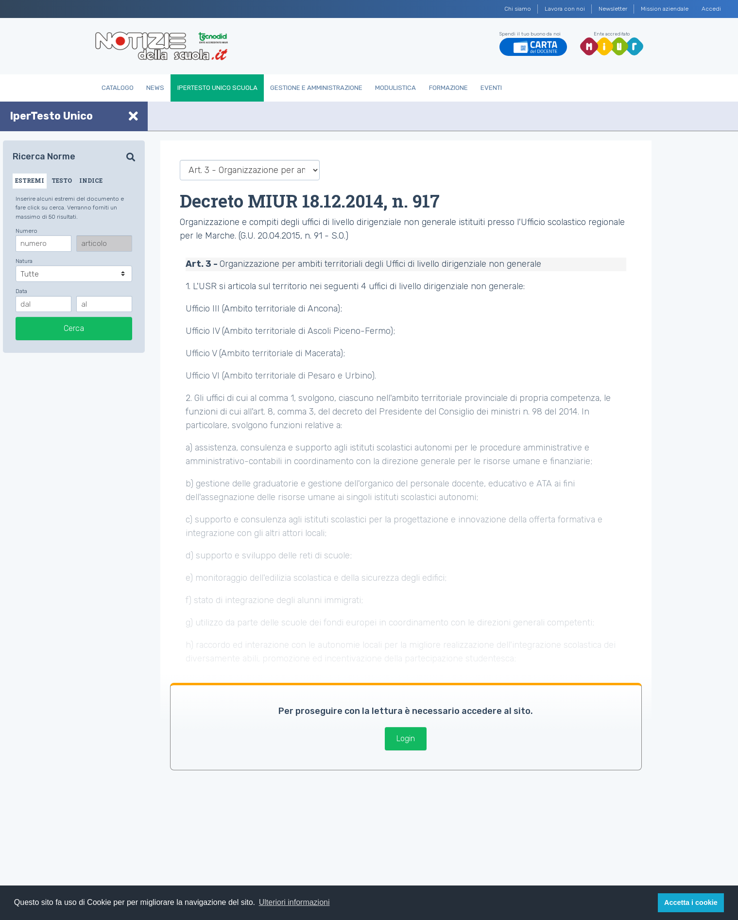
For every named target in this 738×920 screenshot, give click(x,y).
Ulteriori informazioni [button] (294, 902)
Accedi (711, 8)
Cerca (74, 328)
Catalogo (118, 87)
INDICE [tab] (91, 180)
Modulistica (395, 87)
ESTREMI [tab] (29, 180)
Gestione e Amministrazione (316, 87)
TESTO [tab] (61, 180)
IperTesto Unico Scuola (217, 87)
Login (405, 738)
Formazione (448, 87)
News (155, 87)
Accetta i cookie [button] (691, 902)
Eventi (491, 87)
